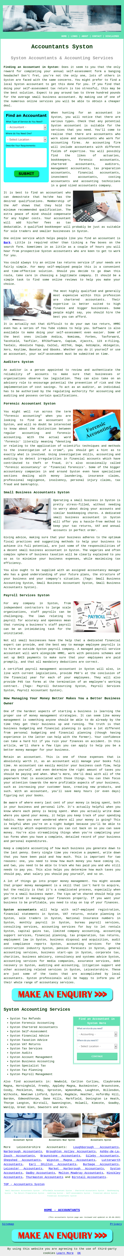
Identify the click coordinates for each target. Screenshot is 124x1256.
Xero (7, 349)
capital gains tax (33, 931)
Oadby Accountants (40, 1172)
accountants (103, 134)
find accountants (28, 1081)
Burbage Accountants (101, 1164)
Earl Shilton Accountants (52, 1164)
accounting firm (106, 142)
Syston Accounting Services (37, 1009)
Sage (78, 345)
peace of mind (27, 214)
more (63, 1107)
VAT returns (73, 914)
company (85, 275)
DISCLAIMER (112, 36)
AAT (15, 205)
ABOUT (85, 36)
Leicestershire (28, 1147)
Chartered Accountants (40, 1027)
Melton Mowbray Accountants (81, 1172)
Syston (9, 80)
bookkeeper (53, 226)
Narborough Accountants (23, 1151)
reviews (71, 279)
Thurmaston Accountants (44, 1177)
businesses (99, 308)
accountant (35, 84)
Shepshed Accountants (22, 1160)
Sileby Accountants (102, 1155)
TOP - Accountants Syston (24, 1184)
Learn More (64, 1253)
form (19, 246)
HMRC (117, 324)
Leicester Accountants (23, 1168)
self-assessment (79, 71)
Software (99, 328)
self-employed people (64, 266)
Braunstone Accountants (60, 1155)
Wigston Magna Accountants (71, 1160)
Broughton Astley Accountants (71, 1151)
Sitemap (8, 1224)
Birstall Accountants (89, 1177)
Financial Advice (35, 1035)
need (87, 129)
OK (79, 1253)
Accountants (56, 1147)
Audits (27, 1052)
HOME (64, 36)
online (32, 101)
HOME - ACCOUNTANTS (62, 1210)
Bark (7, 242)
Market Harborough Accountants (76, 1168)
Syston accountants (20, 909)
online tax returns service (67, 262)
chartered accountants (84, 299)
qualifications (30, 201)
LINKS (74, 36)
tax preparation (83, 935)
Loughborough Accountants (96, 1147)
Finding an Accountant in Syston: (32, 67)
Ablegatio (111, 345)
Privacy (116, 1224)
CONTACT (97, 36)
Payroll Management (37, 1074)
